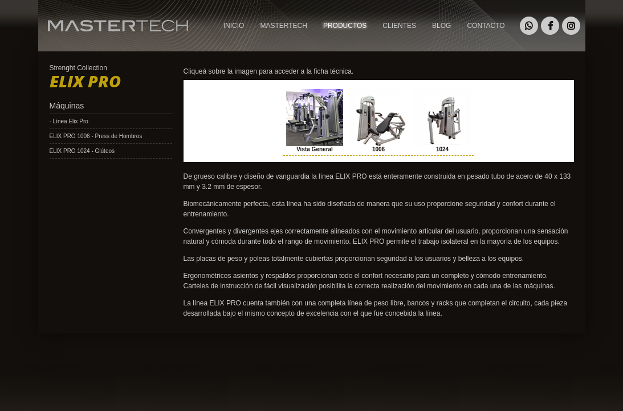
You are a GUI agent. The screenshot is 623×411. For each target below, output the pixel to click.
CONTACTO (485, 25)
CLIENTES (399, 25)
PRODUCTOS (345, 25)
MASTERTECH (63, 42)
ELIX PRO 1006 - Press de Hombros (96, 136)
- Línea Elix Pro (69, 121)
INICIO (234, 25)
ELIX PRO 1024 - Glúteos (82, 151)
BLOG (441, 25)
